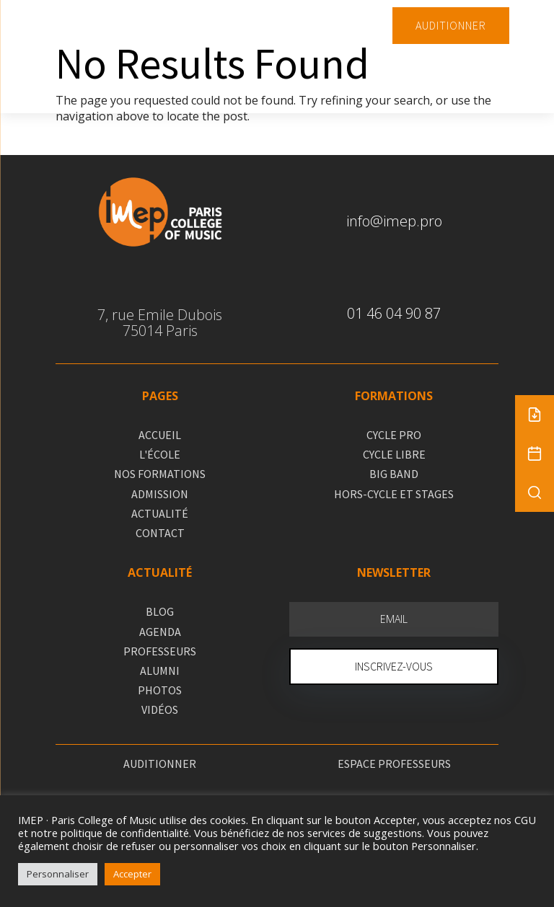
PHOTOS (160, 690)
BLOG (160, 611)
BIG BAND (393, 473)
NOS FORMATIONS (160, 473)
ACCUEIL (159, 435)
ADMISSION (159, 494)
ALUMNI (160, 670)
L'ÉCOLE (159, 454)
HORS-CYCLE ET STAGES (394, 494)
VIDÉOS (159, 709)
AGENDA (160, 631)
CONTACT (160, 533)
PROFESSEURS (159, 651)
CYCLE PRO (393, 435)
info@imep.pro (394, 221)
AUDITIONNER (451, 25)
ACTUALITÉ (159, 513)
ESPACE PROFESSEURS (394, 763)
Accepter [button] (132, 873)
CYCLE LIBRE (394, 454)
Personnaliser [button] (58, 873)
